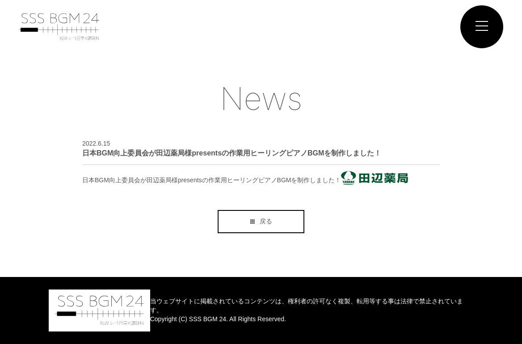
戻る (261, 221)
